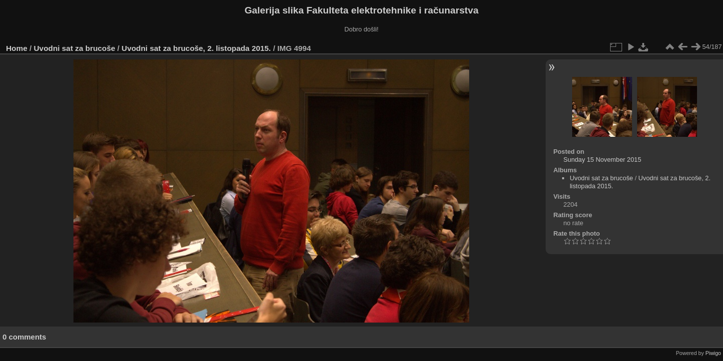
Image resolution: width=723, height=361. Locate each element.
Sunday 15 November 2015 (602, 159)
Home (16, 48)
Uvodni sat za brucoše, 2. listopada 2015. (196, 48)
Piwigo (713, 353)
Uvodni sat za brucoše (74, 48)
